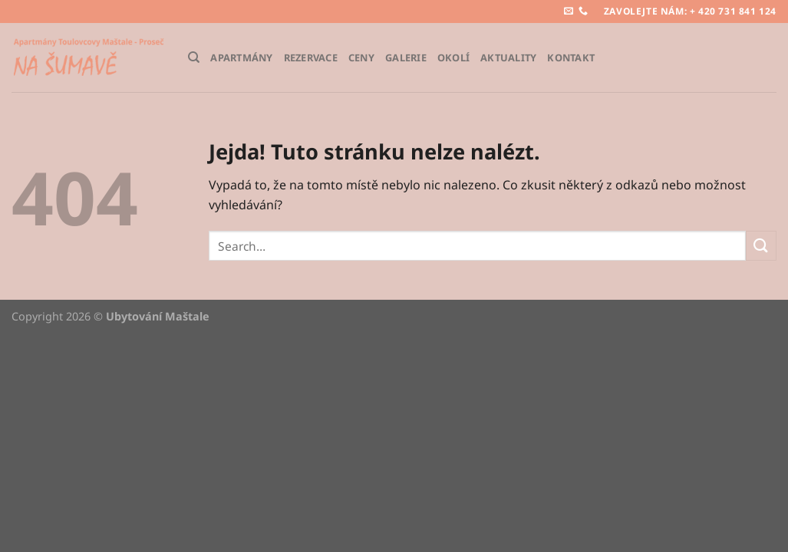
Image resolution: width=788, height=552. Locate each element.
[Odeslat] (761, 246)
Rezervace (311, 57)
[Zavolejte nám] (583, 11)
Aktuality (508, 57)
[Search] (193, 57)
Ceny (361, 57)
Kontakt (571, 57)
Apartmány (241, 57)
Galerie (406, 57)
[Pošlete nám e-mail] (568, 11)
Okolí (453, 57)
